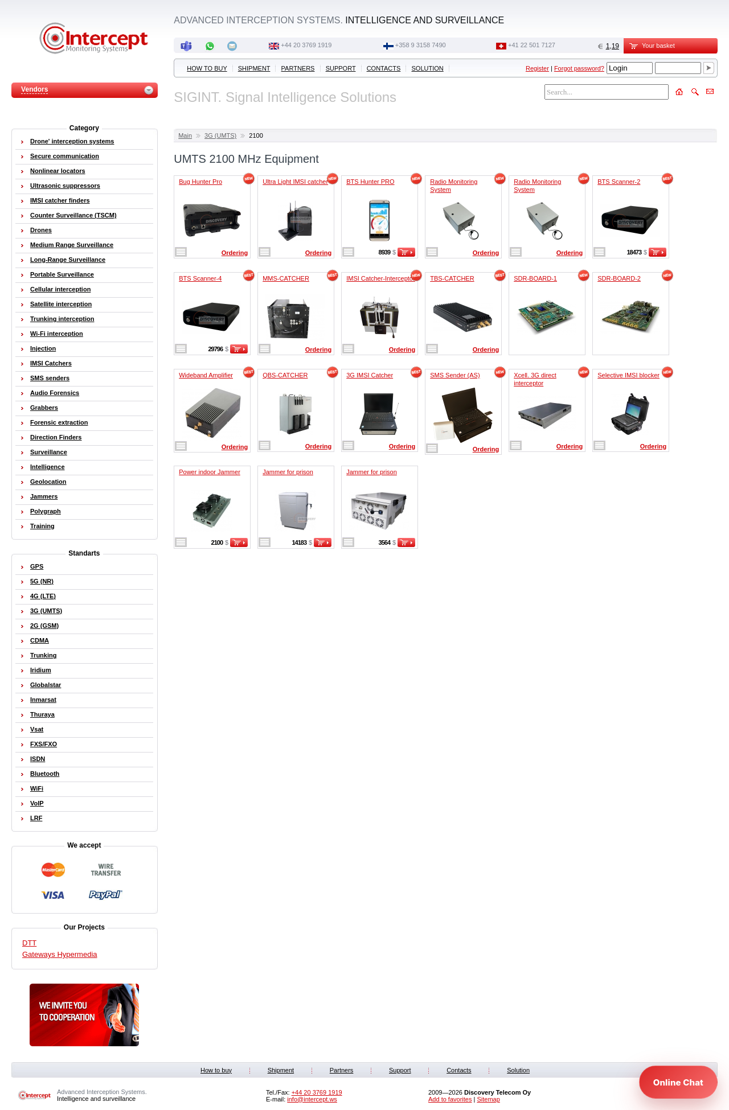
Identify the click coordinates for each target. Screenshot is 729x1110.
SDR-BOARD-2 (619, 278)
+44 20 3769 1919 (306, 45)
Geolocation (48, 481)
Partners (298, 68)
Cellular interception (60, 289)
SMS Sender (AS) (455, 375)
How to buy (207, 68)
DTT (29, 943)
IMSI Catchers (51, 363)
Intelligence (47, 466)
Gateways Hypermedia (59, 954)
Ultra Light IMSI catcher (295, 181)
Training (42, 526)
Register (537, 68)
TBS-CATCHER (452, 278)
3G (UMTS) (220, 135)
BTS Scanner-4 (200, 278)
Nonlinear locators (57, 170)
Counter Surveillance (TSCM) (73, 215)
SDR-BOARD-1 (535, 278)
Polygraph (45, 511)
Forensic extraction (59, 422)
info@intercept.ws (312, 1099)
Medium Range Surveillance (71, 244)
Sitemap (488, 1099)
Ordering (235, 252)
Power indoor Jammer (209, 471)
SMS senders (49, 378)
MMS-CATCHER (286, 278)
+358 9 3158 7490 (420, 45)
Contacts (384, 68)
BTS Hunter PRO (370, 181)
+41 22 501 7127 (531, 45)
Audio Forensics (54, 392)
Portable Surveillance (62, 274)
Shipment (254, 68)
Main (185, 135)
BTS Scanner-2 (618, 181)
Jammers (44, 496)
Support (341, 68)
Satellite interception (61, 304)
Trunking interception (62, 318)
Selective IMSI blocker (628, 375)
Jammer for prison (288, 471)
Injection (43, 348)
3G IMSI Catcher (369, 375)
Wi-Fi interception (56, 333)
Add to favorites (450, 1099)
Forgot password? (579, 68)
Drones (41, 230)
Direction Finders (55, 437)
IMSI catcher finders (60, 200)
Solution (428, 68)
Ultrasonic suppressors (65, 185)
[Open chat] (678, 1082)
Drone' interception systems (72, 141)
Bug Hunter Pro (200, 181)
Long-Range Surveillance (67, 259)
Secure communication (64, 156)
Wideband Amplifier (206, 375)
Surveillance (48, 452)
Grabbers (44, 407)
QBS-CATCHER (285, 375)
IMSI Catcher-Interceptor (380, 278)
